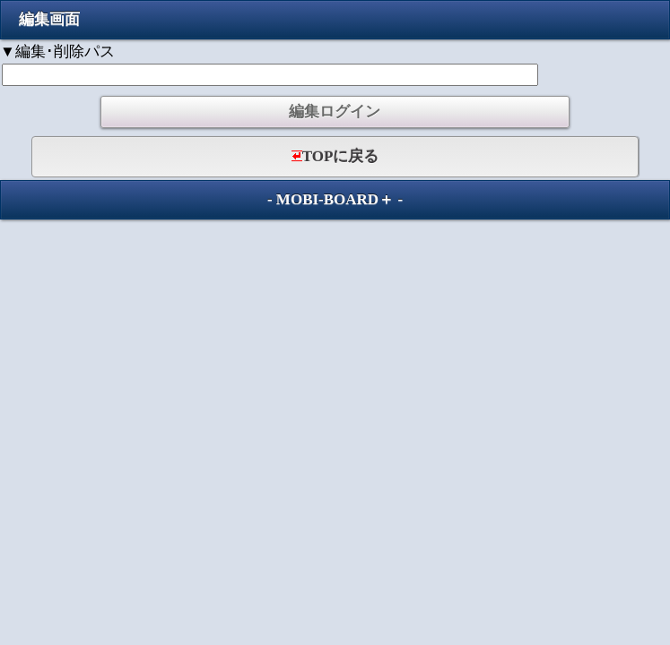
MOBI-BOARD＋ (335, 199)
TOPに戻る (335, 156)
